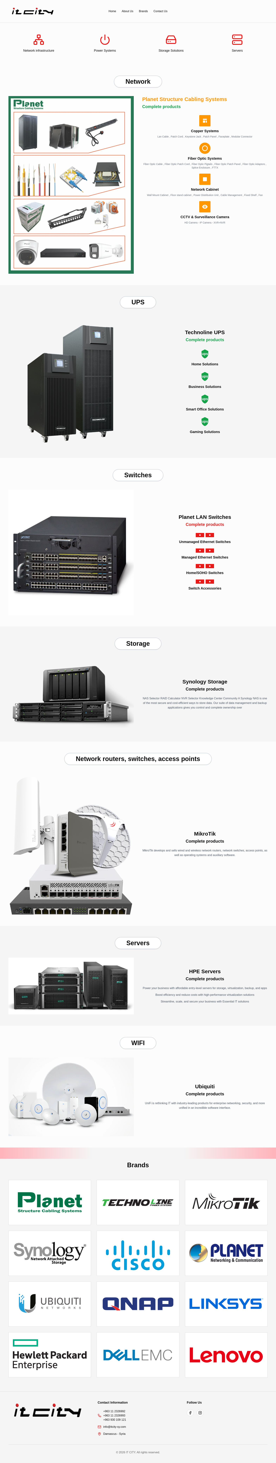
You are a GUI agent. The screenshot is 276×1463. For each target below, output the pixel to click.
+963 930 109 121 (114, 1419)
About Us (127, 11)
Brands (143, 11)
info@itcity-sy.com (114, 1426)
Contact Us (160, 11)
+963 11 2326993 (114, 1415)
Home (112, 11)
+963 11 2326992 (114, 1411)
